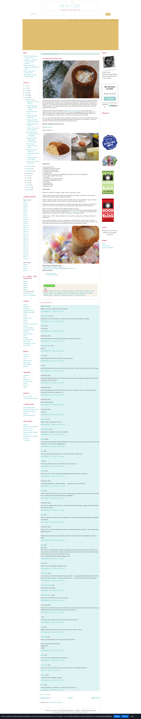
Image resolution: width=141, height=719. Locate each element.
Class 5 (25, 210)
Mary (42, 545)
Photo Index (83, 20)
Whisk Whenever (113, 20)
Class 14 (25, 227)
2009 (26, 95)
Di (41, 365)
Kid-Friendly (26, 345)
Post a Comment (45, 694)
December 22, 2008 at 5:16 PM (52, 522)
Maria (42, 563)
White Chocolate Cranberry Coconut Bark (32, 145)
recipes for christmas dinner (76, 295)
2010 (26, 93)
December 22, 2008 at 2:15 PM (52, 510)
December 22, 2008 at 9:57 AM (52, 476)
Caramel (25, 354)
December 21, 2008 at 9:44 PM (52, 383)
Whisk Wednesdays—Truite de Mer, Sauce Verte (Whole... (32, 134)
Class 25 (25, 249)
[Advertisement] (70, 36)
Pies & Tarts (26, 341)
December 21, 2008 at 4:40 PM (52, 311)
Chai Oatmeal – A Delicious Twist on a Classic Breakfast (30, 61)
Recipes (91, 20)
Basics (25, 304)
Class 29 (25, 256)
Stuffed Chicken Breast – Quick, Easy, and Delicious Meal (31, 67)
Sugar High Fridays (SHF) (30, 409)
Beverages (26, 308)
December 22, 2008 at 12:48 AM (53, 446)
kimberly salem (45, 429)
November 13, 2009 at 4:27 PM (52, 680)
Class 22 (25, 243)
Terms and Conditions (107, 247)
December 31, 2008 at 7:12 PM (52, 660)
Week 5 (25, 289)
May (28, 180)
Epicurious (49, 127)
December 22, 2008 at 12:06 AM (53, 424)
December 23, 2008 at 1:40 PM (52, 612)
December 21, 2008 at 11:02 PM (53, 414)
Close (132, 716)
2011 (26, 90)
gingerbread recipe (86, 293)
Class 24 (25, 247)
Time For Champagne (29, 295)
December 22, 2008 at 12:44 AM (53, 434)
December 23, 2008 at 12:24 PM (53, 590)
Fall (24, 377)
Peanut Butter (27, 364)
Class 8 (25, 215)
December (29, 99)
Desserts (25, 332)
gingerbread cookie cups (71, 293)
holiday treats (47, 295)
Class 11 (25, 221)
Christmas (26, 375)
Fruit (24, 358)
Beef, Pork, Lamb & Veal (30, 324)
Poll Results (26, 440)
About (76, 20)
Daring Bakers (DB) (29, 407)
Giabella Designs (45, 345)
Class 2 (25, 204)
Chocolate (26, 356)
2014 (26, 86)
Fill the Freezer (27, 396)
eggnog (59, 293)
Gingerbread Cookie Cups (52, 58)
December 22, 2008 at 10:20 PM (53, 540)
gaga (42, 627)
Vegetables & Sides (29, 330)
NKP (42, 514)
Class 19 (25, 237)
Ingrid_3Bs (44, 637)
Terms (105, 20)
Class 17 (25, 233)
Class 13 (25, 225)
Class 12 (25, 223)
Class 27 (25, 253)
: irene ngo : (44, 665)
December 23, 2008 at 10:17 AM (53, 568)
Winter (25, 387)
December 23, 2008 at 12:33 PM (53, 600)
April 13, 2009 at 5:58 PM (50, 670)
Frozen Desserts (28, 339)
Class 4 (25, 208)
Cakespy (43, 675)
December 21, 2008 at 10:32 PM (53, 395)
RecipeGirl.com (71, 268)
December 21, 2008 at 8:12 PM (52, 341)
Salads (25, 320)
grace (42, 490)
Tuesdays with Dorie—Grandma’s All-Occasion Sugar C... (32, 139)
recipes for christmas (60, 295)
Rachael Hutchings (46, 585)
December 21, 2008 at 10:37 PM (53, 404)
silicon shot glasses (74, 211)
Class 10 (25, 219)
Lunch (25, 316)
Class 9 (25, 217)
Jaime (42, 655)
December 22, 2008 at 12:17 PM (53, 498)
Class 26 (25, 251)
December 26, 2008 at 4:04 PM (52, 632)
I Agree (117, 716)
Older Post (95, 698)
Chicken (25, 326)
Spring (25, 383)
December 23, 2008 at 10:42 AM (53, 580)
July (28, 175)
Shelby (43, 326)
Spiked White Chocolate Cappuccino (53, 267)
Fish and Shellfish (28, 328)
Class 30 (25, 258)
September (30, 171)
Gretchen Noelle (45, 316)
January (29, 189)
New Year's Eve (27, 381)
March (28, 185)
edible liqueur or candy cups (72, 110)
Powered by (110, 106)
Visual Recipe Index (52, 275)
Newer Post (45, 698)
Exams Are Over (28, 293)
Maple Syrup (27, 362)
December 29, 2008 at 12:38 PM (53, 650)
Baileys (51, 291)
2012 (26, 88)
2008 (26, 97)
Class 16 (25, 231)
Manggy (43, 439)
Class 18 (25, 235)
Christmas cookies (68, 291)
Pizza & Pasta (27, 318)
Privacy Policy (105, 245)
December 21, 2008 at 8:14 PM (52, 351)
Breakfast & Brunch (29, 310)
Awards (25, 424)
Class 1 (25, 202)
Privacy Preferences (106, 716)
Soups (25, 322)
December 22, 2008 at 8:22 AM (52, 466)
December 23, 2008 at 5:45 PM (52, 622)
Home (71, 20)
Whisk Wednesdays (29, 415)
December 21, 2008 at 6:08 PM (52, 331)
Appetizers (26, 306)
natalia (42, 471)
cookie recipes (79, 291)
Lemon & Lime (27, 360)
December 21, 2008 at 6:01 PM (52, 321)
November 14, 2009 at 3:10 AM (52, 690)
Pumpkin (25, 366)
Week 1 (25, 281)
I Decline (124, 716)
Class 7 (25, 213)
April (28, 182)
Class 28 (25, 255)
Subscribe (110, 98)
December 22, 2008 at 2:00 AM (52, 456)
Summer (25, 385)
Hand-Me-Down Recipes (30, 398)
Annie (42, 355)
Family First (44, 573)
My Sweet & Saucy (46, 595)
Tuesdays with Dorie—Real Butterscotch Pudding (32, 107)
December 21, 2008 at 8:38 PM (52, 361)
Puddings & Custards (29, 343)
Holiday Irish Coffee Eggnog (51, 268)
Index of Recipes (51, 273)
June (28, 178)
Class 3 (25, 206)
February (29, 187)
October (29, 168)
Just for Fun (26, 434)
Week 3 (25, 285)
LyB (42, 461)
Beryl (42, 451)
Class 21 (25, 241)
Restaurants (98, 20)
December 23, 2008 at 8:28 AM (52, 558)
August (29, 173)
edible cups (52, 293)
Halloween (26, 379)
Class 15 (25, 229)
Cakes (25, 335)
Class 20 (25, 239)
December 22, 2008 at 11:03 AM (53, 486)
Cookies (25, 337)
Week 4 (25, 287)
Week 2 (25, 283)
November (29, 166)
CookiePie (44, 419)
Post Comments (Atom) (55, 702)
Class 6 (25, 211)
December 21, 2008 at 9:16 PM (52, 370)
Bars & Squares (27, 333)
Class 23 (25, 245)
